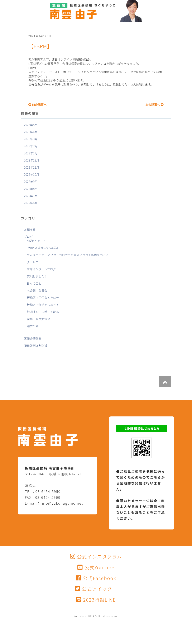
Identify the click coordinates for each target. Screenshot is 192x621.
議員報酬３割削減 (35, 346)
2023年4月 (30, 132)
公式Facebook (96, 578)
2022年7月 (30, 196)
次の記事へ (154, 104)
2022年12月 (31, 160)
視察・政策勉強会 (38, 319)
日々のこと (34, 283)
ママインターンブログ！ (43, 269)
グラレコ (33, 262)
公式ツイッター (96, 588)
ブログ (28, 236)
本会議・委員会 (37, 290)
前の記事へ (37, 104)
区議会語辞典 (32, 338)
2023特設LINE (96, 599)
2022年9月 (30, 181)
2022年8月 (30, 189)
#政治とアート (36, 241)
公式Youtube (96, 567)
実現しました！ (37, 276)
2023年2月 (30, 146)
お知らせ (29, 229)
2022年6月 (30, 203)
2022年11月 (31, 167)
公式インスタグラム (96, 556)
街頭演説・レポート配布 (43, 312)
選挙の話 (33, 326)
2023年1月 (30, 153)
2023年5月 (30, 125)
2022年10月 (31, 174)
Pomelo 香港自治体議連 (42, 248)
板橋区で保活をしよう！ (43, 305)
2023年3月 (30, 139)
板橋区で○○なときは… (43, 297)
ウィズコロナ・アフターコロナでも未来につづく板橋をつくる (68, 255)
